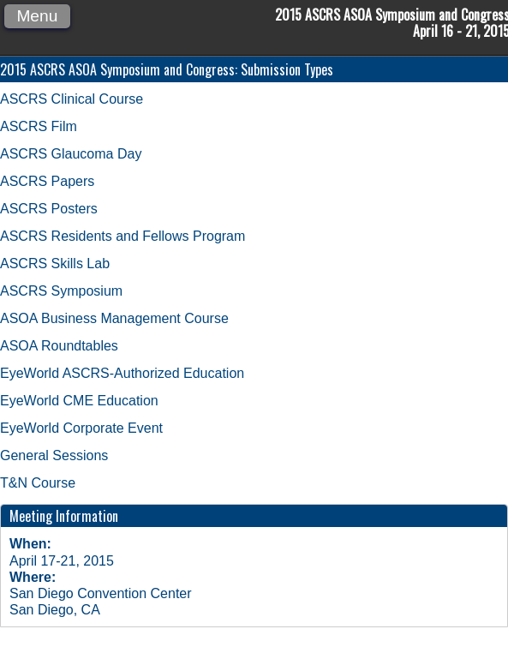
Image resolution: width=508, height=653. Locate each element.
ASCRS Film (38, 126)
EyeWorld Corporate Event (81, 428)
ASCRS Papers (47, 181)
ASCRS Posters (49, 208)
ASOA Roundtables (59, 345)
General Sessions (54, 455)
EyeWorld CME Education (79, 400)
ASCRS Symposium (61, 291)
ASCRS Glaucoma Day (70, 154)
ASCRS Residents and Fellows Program (122, 236)
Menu (36, 16)
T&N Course (37, 483)
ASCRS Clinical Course (71, 99)
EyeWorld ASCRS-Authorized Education (122, 373)
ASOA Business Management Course (114, 318)
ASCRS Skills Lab (55, 263)
